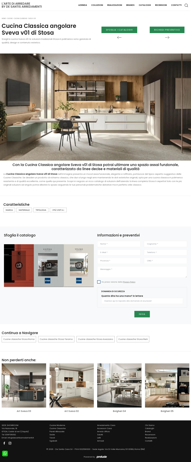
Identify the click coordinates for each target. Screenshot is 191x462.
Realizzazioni (114, 5)
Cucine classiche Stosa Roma (18, 339)
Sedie (52, 434)
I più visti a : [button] (58, 210)
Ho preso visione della (118, 282)
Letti (99, 437)
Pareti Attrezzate (57, 431)
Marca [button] (9, 210)
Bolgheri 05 (167, 411)
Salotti (100, 434)
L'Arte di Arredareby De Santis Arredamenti (22, 5)
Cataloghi (145, 5)
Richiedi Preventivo (167, 29)
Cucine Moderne (57, 425)
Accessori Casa (104, 428)
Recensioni (161, 5)
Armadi (100, 441)
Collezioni (97, 5)
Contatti (176, 5)
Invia (142, 314)
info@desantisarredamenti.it (21, 437)
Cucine (9, 18)
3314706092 (10, 434)
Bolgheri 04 (119, 411)
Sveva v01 (32, 18)
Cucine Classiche (20, 18)
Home (4, 18)
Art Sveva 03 (24, 411)
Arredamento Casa (106, 425)
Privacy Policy (129, 282)
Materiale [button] (24, 210)
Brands (130, 5)
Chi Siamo (150, 425)
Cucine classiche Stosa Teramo (56, 339)
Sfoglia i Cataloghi (119, 29)
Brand (148, 431)
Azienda (82, 5)
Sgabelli (53, 441)
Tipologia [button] (41, 210)
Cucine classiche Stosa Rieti (133, 339)
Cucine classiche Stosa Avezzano (95, 339)
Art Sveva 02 (71, 411)
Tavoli (52, 437)
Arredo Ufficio (103, 431)
